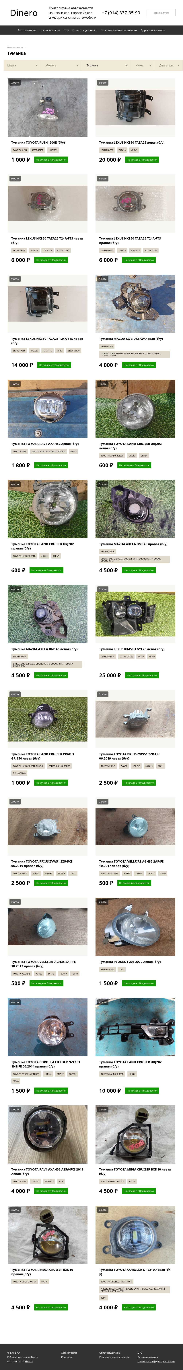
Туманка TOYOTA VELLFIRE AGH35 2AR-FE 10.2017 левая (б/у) (131, 863)
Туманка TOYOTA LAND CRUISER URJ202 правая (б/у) (42, 546)
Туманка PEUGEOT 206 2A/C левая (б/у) (130, 962)
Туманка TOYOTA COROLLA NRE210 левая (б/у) (134, 1272)
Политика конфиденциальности (156, 1361)
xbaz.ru (29, 1361)
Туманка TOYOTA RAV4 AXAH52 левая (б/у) (45, 444)
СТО (140, 1352)
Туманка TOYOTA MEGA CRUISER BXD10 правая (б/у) (42, 1272)
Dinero (24, 12)
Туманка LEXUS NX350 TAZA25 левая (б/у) (132, 142)
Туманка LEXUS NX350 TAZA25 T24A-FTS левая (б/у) (47, 240)
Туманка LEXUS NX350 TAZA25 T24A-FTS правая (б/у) (130, 240)
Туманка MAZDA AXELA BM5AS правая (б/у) (133, 544)
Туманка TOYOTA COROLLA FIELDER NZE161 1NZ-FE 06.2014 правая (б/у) (45, 1064)
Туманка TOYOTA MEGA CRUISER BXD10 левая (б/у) (135, 1171)
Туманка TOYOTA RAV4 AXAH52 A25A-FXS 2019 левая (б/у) (47, 1171)
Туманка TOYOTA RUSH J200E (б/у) (38, 142)
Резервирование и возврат (114, 1357)
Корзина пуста (161, 12)
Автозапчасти (15, 47)
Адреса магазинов (148, 1357)
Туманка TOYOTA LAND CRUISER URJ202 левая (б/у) (130, 446)
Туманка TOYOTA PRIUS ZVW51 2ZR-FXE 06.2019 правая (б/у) (42, 863)
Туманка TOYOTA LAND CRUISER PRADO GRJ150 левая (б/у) (42, 756)
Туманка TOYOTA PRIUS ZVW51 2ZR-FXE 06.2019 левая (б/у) (129, 756)
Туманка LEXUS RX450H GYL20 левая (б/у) (132, 649)
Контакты (66, 1357)
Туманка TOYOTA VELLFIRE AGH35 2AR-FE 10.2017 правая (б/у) (43, 964)
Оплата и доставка (109, 1352)
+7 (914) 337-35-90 (121, 12)
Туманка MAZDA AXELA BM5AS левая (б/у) (44, 649)
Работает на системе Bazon (22, 1357)
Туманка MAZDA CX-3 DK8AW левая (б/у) (131, 339)
